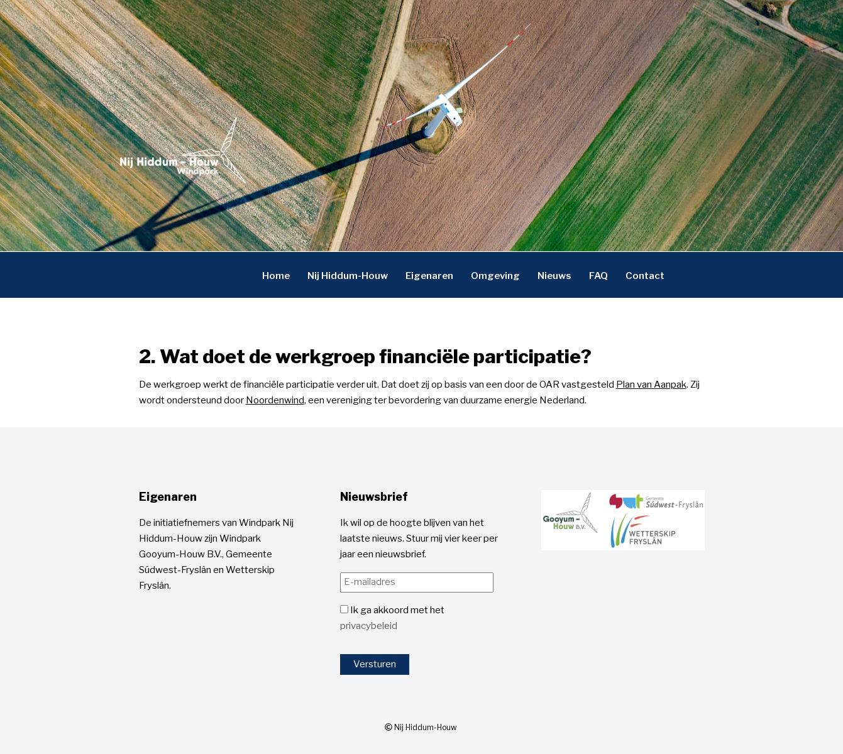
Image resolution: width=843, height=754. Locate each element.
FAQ (598, 275)
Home (276, 275)
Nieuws (554, 275)
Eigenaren (429, 275)
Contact (644, 275)
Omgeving (495, 275)
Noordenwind (275, 400)
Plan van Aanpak (651, 384)
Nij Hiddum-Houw (347, 275)
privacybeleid (368, 625)
